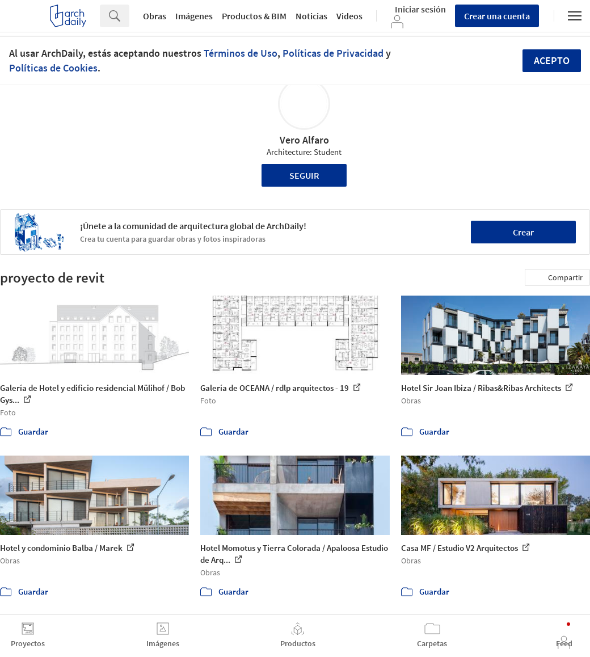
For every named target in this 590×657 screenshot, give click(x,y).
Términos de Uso (240, 53)
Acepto (552, 60)
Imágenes (194, 15)
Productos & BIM (254, 15)
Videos (349, 15)
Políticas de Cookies (53, 67)
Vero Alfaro (304, 139)
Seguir (304, 175)
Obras (154, 15)
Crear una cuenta (497, 16)
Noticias (311, 15)
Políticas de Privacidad (333, 53)
